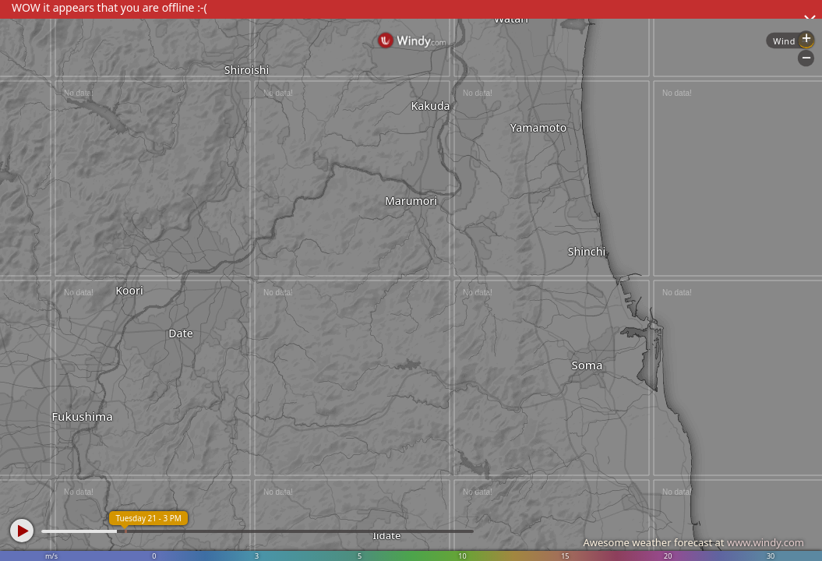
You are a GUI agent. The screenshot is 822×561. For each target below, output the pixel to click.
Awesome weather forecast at (693, 542)
